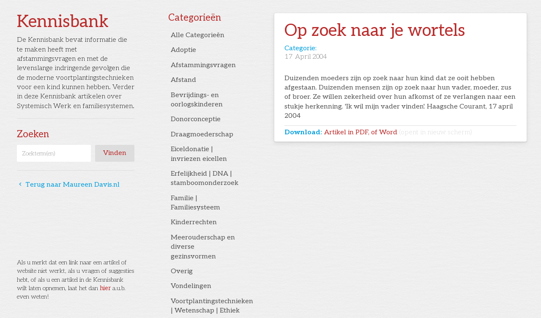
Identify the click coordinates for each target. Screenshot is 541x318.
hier (105, 288)
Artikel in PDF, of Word (398, 132)
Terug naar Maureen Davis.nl (68, 185)
